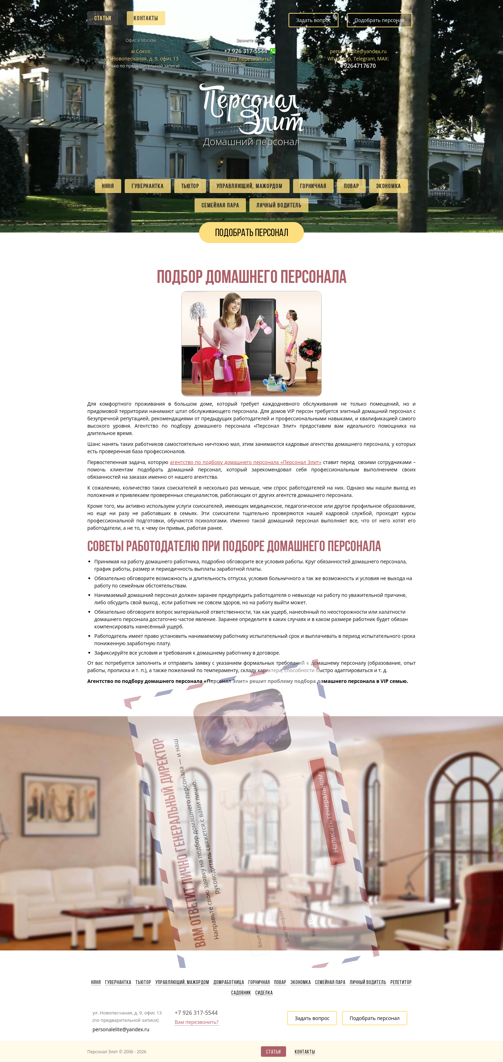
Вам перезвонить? (250, 59)
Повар (351, 186)
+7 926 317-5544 (245, 51)
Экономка (388, 186)
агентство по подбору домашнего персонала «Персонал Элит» (246, 462)
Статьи (102, 18)
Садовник (241, 993)
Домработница (228, 982)
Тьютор (190, 186)
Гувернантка (148, 186)
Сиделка (264, 993)
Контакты (146, 18)
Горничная (313, 186)
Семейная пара (220, 205)
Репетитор (401, 982)
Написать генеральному (277, 754)
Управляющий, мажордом (250, 186)
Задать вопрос (313, 20)
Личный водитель (278, 205)
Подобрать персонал (379, 20)
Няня (108, 186)
